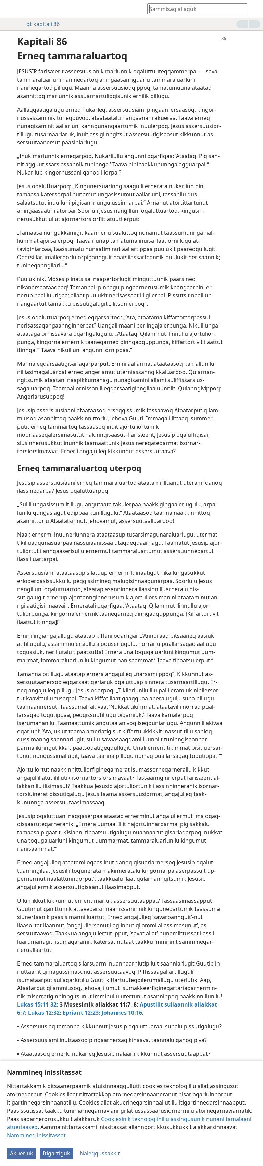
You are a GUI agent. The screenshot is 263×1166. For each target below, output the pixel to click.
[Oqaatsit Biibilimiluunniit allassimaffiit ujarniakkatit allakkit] (193, 9)
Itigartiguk (56, 1153)
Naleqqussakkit (100, 1153)
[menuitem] (10, 8)
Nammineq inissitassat (36, 1135)
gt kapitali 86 (40, 24)
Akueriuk (21, 1153)
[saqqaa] (10, 8)
